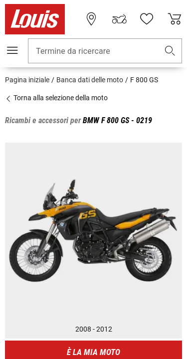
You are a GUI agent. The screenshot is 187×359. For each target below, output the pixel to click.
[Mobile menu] (12, 50)
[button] (170, 51)
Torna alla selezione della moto (56, 98)
